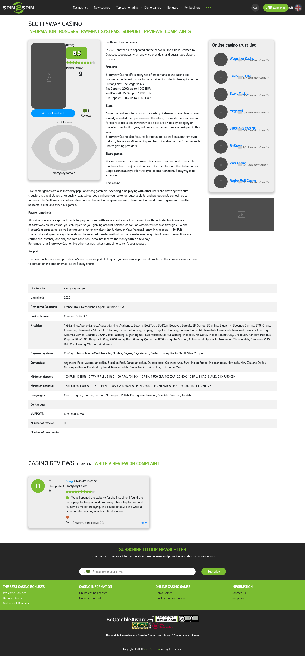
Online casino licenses (93, 593)
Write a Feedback (53, 113)
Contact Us (239, 593)
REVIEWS (153, 31)
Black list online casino (170, 598)
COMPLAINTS (178, 31)
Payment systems (100, 31)
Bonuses (68, 31)
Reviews (86, 113)
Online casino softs (91, 598)
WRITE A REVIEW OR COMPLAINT (126, 464)
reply (143, 522)
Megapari (236, 111)
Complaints (239, 598)
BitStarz (236, 146)
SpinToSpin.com (152, 649)
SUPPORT (131, 31)
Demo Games (164, 593)
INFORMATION (42, 31)
